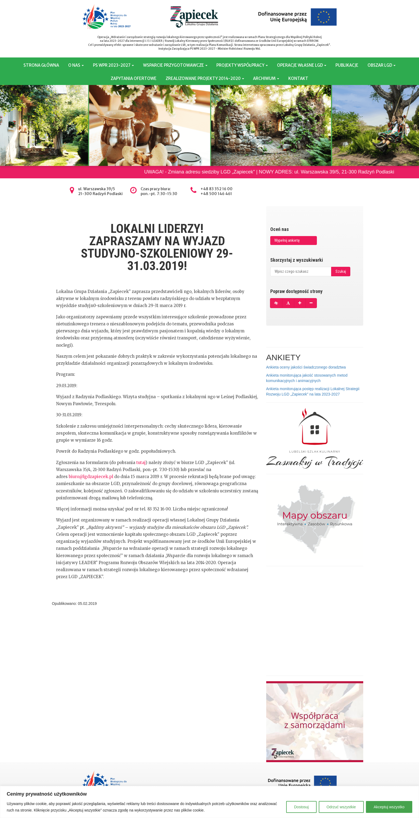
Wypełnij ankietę (287, 240)
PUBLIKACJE (346, 65)
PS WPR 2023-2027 (113, 65)
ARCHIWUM (266, 78)
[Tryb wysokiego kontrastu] (276, 303)
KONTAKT (298, 78)
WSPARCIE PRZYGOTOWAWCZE (175, 65)
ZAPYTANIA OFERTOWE (134, 78)
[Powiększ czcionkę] (299, 303)
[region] (209, 802)
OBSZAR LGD (382, 65)
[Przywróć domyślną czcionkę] (288, 303)
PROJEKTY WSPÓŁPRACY (242, 65)
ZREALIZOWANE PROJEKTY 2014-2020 (205, 78)
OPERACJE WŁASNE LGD (301, 65)
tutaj (141, 462)
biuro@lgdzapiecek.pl (91, 476)
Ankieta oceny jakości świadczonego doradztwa (306, 367)
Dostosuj (301, 807)
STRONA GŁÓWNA (41, 65)
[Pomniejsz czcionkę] (311, 303)
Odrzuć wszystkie (341, 807)
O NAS (76, 65)
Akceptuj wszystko (389, 807)
